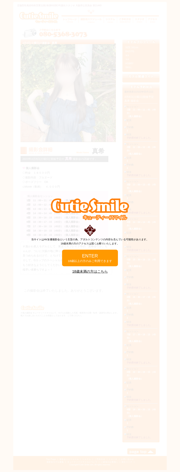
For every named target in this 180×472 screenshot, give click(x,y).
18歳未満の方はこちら (90, 271)
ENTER (90, 258)
